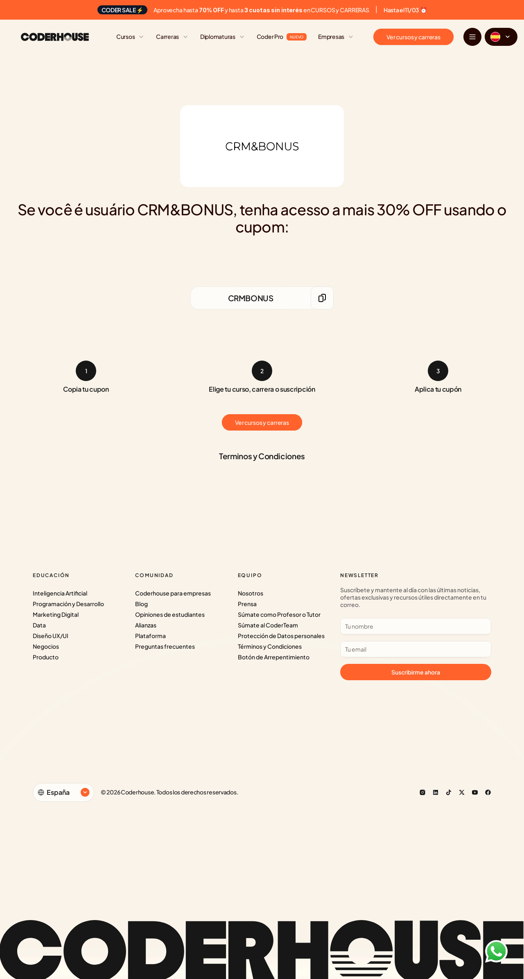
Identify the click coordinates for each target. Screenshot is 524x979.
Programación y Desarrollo (68, 603)
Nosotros (250, 593)
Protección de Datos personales (281, 635)
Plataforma (150, 635)
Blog (141, 603)
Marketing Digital (56, 614)
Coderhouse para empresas (173, 593)
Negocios (46, 646)
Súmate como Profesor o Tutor (279, 614)
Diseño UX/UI (50, 635)
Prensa (247, 603)
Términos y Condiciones (270, 646)
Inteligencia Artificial (60, 593)
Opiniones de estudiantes (170, 614)
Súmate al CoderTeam (268, 625)
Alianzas (145, 625)
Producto (46, 657)
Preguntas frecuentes (165, 646)
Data (39, 625)
